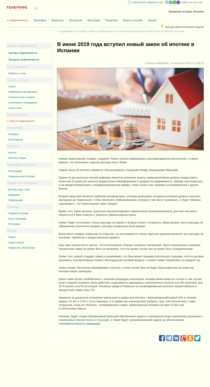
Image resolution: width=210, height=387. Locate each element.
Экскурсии (75, 20)
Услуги (12, 86)
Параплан (111, 20)
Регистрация (15, 171)
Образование (15, 200)
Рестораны (14, 224)
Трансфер (40, 20)
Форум (152, 20)
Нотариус (13, 134)
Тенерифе (16, 7)
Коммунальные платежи (21, 176)
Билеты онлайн (133, 20)
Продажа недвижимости (24, 59)
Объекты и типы (17, 73)
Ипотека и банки (17, 158)
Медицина (14, 195)
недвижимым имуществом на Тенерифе (84, 320)
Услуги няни (14, 108)
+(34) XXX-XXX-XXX (191, 2)
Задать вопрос (16, 242)
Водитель (58, 20)
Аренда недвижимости (23, 53)
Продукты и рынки (18, 213)
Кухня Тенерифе (17, 218)
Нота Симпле (15, 139)
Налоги (12, 152)
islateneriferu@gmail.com (147, 2)
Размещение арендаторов (22, 91)
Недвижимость (18, 20)
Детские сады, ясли (19, 189)
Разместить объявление (21, 247)
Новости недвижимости (22, 121)
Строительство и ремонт (21, 97)
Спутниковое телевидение (22, 102)
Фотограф (93, 20)
